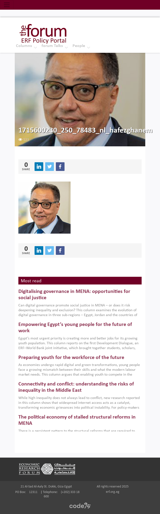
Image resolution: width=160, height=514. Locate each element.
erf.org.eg (112, 492)
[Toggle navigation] (7, 5)
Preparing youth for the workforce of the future (71, 357)
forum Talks (52, 46)
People (79, 46)
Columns (24, 46)
